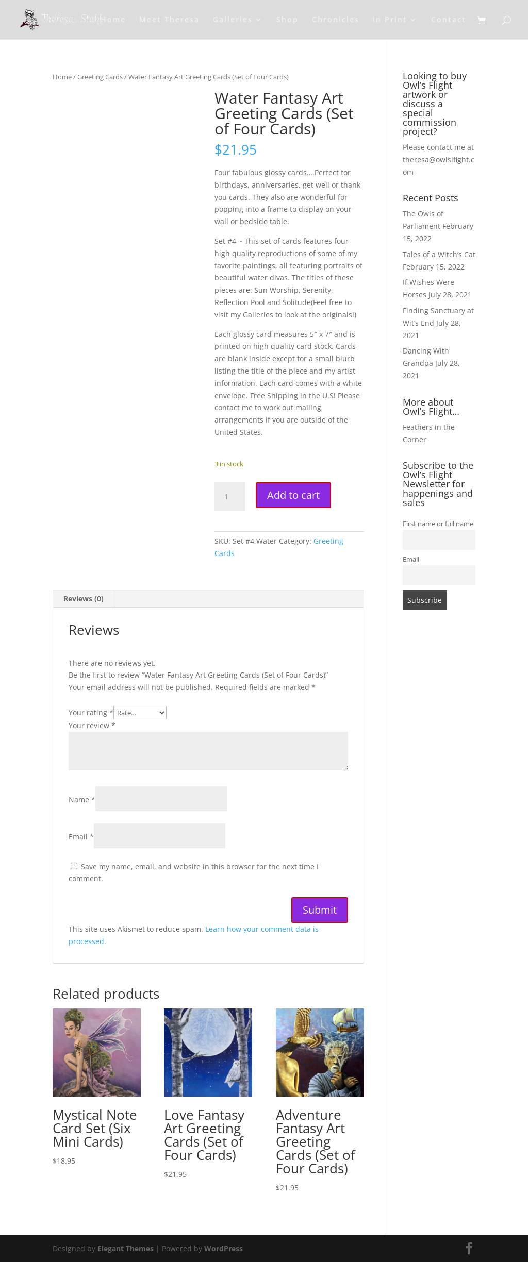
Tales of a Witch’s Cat (439, 254)
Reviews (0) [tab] (83, 598)
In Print (390, 20)
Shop (287, 20)
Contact (448, 20)
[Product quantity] (229, 496)
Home (113, 20)
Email (81, 837)
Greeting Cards (100, 76)
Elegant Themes (125, 1248)
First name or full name (438, 523)
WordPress (223, 1248)
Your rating (91, 712)
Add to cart (293, 495)
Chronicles (335, 20)
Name (82, 799)
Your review (92, 725)
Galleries (233, 20)
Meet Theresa (169, 20)
